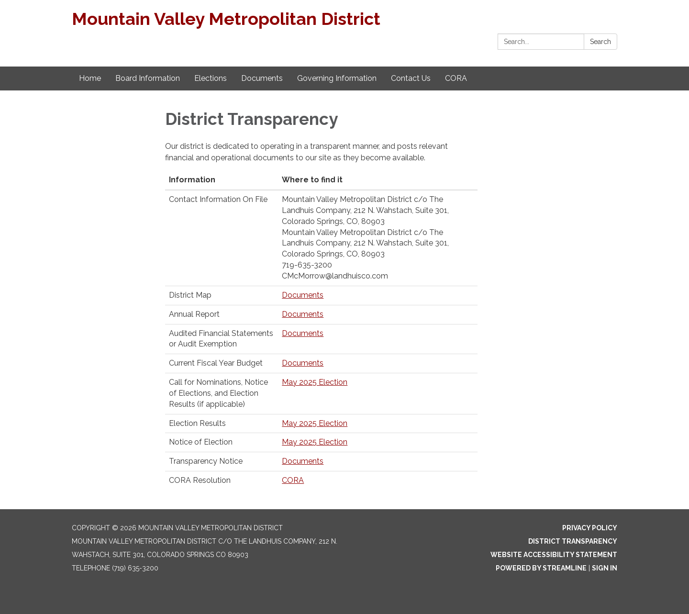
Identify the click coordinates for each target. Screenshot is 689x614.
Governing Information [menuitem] (337, 78)
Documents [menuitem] (262, 78)
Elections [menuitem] (210, 78)
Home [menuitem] (90, 78)
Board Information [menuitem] (147, 78)
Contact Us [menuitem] (411, 78)
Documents (302, 295)
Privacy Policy (589, 528)
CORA (293, 480)
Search (600, 41)
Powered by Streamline (541, 568)
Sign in (604, 568)
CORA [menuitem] (456, 78)
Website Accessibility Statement (553, 554)
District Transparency (572, 541)
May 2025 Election (314, 382)
